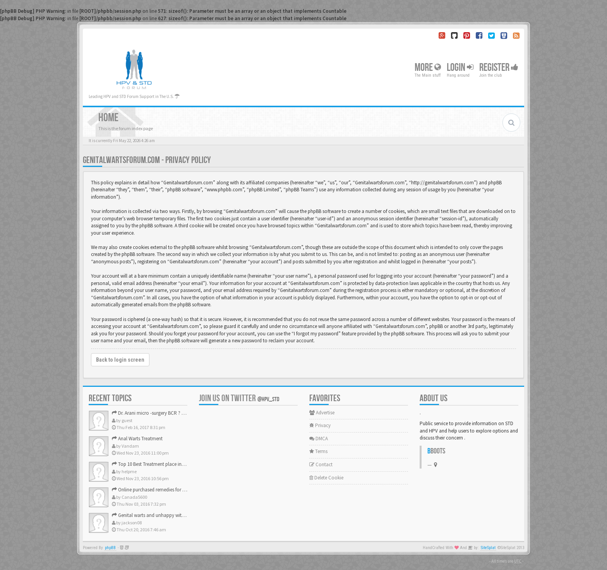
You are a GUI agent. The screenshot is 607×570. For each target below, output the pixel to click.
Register (498, 67)
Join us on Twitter (239, 398)
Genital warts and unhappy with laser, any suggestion (170, 515)
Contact (321, 464)
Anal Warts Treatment (137, 438)
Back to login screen (120, 360)
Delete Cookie (326, 477)
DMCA (318, 438)
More (428, 67)
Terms (318, 451)
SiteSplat (488, 547)
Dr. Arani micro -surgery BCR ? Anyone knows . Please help (175, 413)
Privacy (320, 425)
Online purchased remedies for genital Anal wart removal (174, 489)
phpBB (110, 547)
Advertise (321, 412)
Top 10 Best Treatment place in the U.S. (155, 464)
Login (460, 67)
